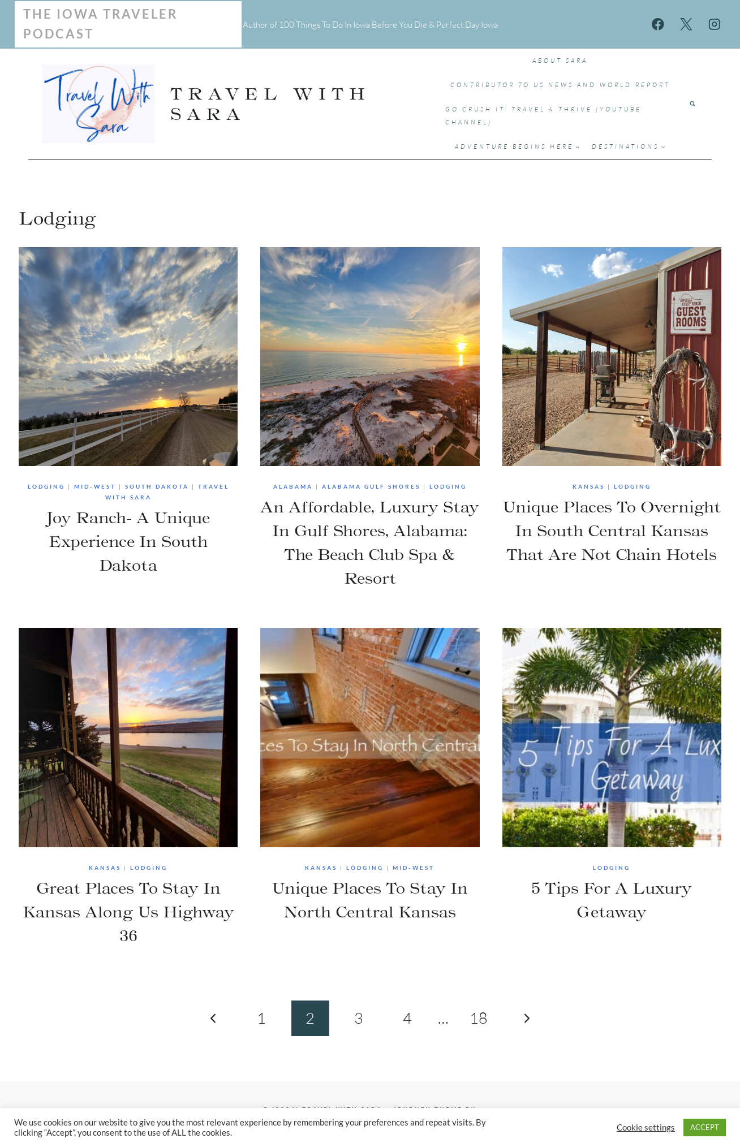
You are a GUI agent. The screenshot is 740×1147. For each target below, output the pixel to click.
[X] (686, 24)
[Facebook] (658, 24)
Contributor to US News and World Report (560, 85)
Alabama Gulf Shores (371, 486)
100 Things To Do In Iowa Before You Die (353, 24)
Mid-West (95, 486)
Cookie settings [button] (646, 1127)
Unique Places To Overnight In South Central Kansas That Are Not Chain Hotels (611, 530)
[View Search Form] (692, 104)
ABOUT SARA (560, 60)
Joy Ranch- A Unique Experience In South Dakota (128, 541)
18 (479, 1017)
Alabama (293, 486)
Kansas (589, 486)
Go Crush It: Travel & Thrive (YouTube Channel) (543, 115)
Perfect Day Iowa (467, 24)
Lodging (46, 486)
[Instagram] (714, 24)
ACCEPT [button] (704, 1127)
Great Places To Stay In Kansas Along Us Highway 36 (128, 911)
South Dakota (157, 486)
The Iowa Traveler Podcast (100, 24)
